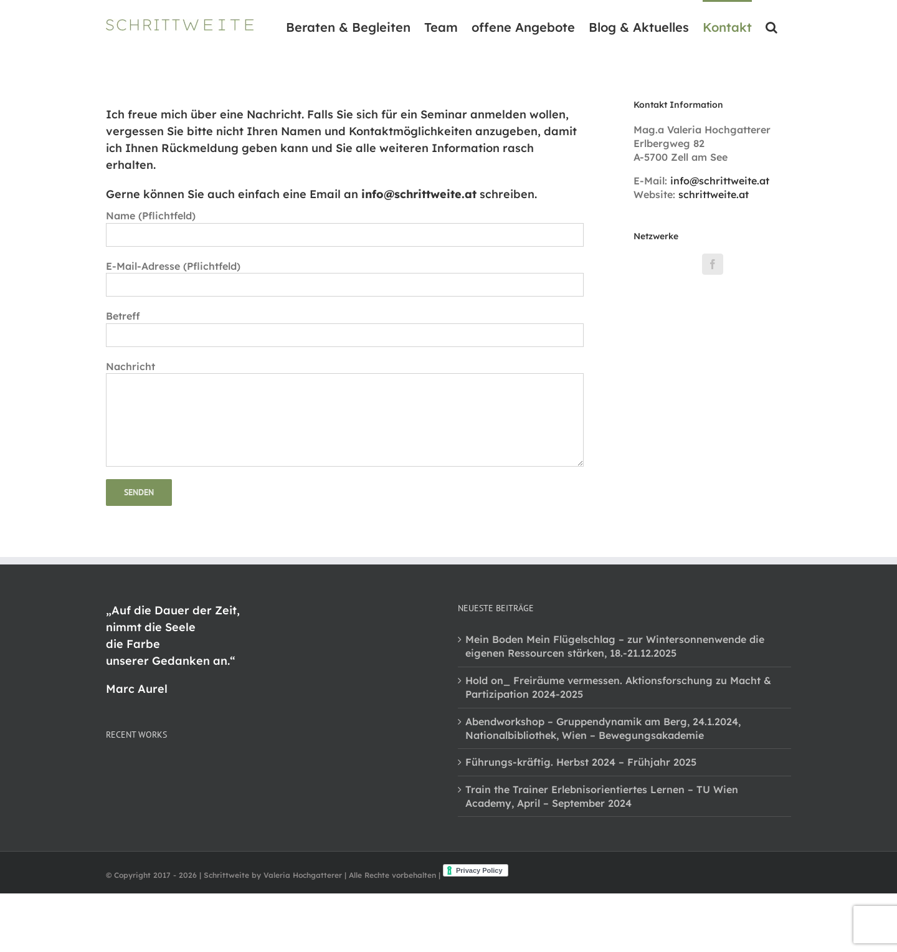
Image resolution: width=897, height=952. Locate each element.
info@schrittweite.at (719, 180)
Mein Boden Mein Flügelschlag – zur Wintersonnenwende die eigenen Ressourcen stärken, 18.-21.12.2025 (614, 646)
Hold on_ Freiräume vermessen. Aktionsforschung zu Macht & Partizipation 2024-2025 (618, 687)
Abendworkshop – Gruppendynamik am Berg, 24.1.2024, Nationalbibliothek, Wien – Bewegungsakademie (603, 728)
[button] (771, 26)
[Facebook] (712, 264)
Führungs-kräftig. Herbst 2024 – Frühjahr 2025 (580, 762)
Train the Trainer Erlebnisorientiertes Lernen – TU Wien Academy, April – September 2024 (601, 796)
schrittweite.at (713, 194)
